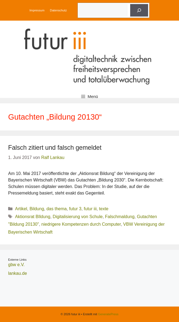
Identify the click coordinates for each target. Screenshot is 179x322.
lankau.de (17, 273)
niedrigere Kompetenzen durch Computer (81, 224)
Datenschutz (58, 10)
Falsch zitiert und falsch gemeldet (54, 147)
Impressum (37, 10)
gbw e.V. (16, 264)
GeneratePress (108, 314)
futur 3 (75, 208)
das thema (56, 208)
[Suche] (139, 10)
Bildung (37, 208)
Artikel (21, 208)
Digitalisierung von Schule (78, 216)
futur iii (90, 208)
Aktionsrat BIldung (32, 216)
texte (103, 208)
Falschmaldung (120, 216)
